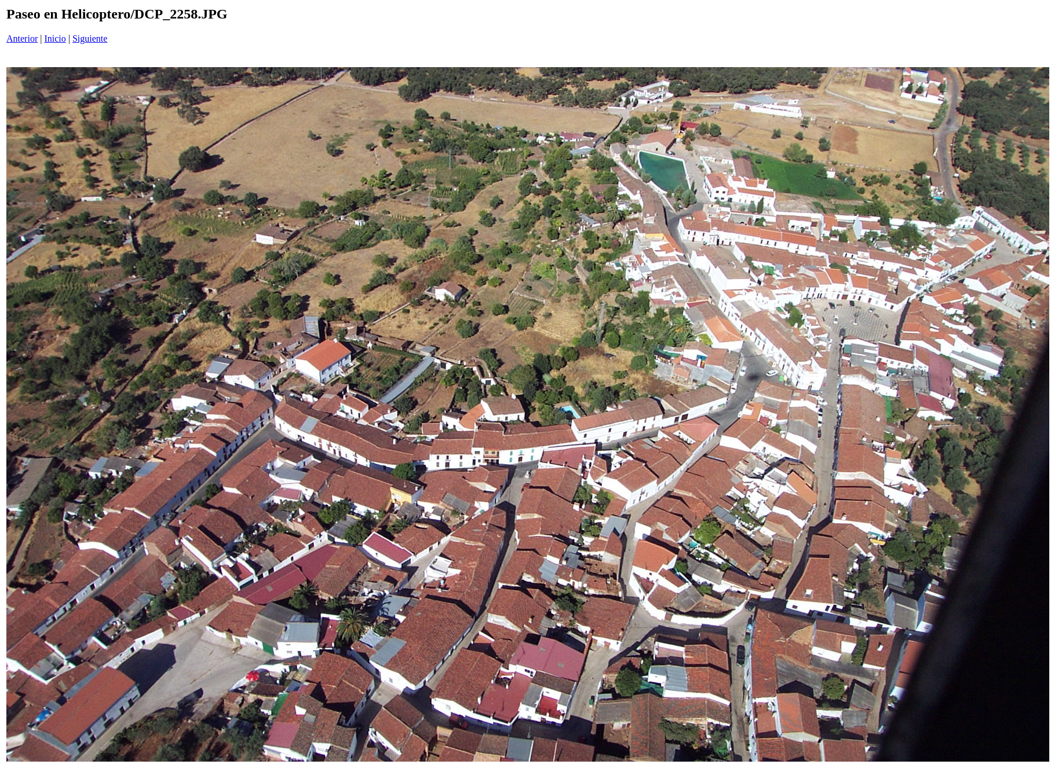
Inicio (54, 38)
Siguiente (89, 38)
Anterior (22, 38)
